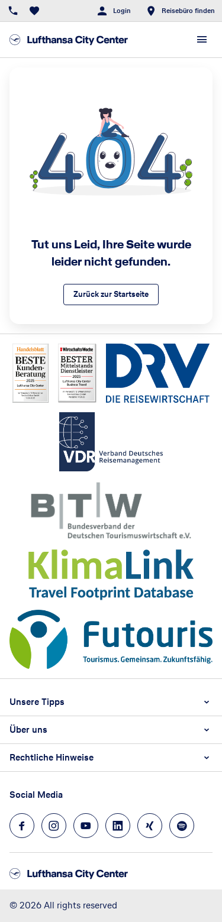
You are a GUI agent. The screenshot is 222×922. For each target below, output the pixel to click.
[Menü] (202, 39)
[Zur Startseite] (68, 39)
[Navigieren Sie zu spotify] (181, 825)
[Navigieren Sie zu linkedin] (117, 825)
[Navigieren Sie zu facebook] (21, 825)
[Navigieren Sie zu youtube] (85, 825)
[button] (111, 702)
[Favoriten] (34, 10)
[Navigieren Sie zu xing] (149, 825)
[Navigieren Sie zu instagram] (53, 825)
